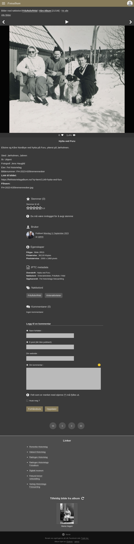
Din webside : (32, 353)
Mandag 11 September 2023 (56, 233)
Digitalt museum (36, 470)
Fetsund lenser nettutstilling (35, 477)
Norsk (66, 534)
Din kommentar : (36, 365)
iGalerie (70, 541)
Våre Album (45, 11)
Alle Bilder (6, 15)
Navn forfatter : (35, 330)
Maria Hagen (67, 526)
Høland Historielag (37, 452)
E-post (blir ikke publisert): (40, 342)
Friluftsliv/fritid (29, 11)
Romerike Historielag (38, 447)
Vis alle (64, 11)
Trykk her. (85, 538)
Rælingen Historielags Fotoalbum (39, 463)
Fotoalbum (14, 3)
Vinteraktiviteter (53, 295)
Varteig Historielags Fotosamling (37, 485)
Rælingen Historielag (38, 457)
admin (40, 237)
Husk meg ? (34, 400)
